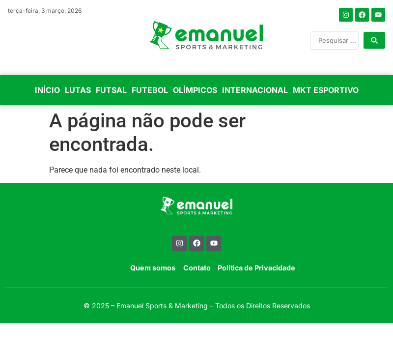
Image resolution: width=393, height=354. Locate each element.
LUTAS (78, 90)
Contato (197, 268)
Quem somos (152, 268)
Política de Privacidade (256, 268)
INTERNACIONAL (255, 90)
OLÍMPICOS (195, 90)
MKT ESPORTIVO (326, 90)
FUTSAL (111, 90)
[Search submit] (374, 40)
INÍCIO (47, 90)
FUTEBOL (150, 90)
